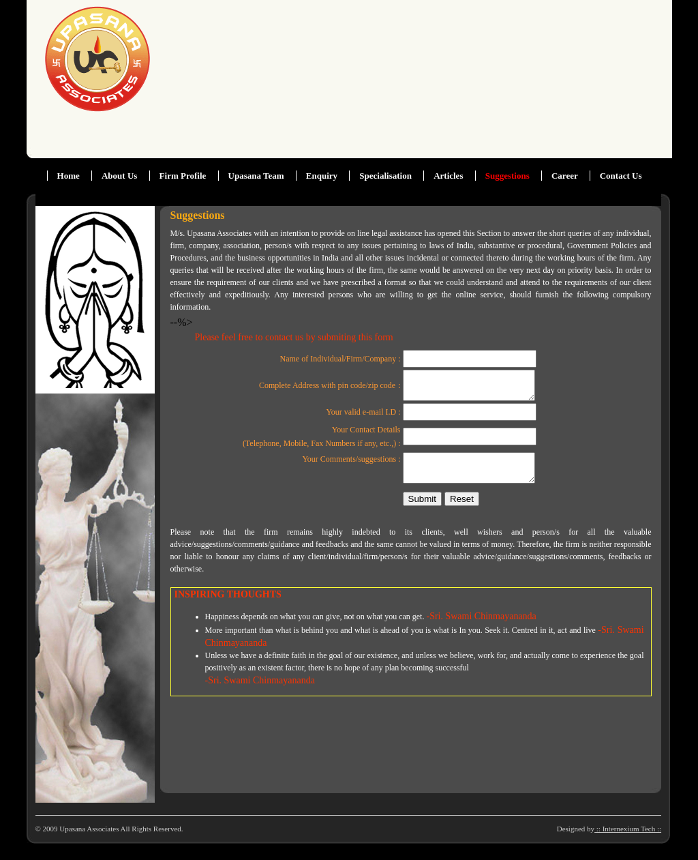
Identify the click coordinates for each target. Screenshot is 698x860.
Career (565, 175)
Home (68, 175)
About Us (119, 175)
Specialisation (385, 175)
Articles (448, 175)
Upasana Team (256, 175)
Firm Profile (183, 175)
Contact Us (621, 175)
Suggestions (507, 175)
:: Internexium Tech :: (627, 829)
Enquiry (321, 175)
